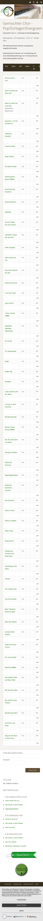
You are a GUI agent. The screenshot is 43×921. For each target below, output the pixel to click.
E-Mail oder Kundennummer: (13, 753)
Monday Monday (11, 417)
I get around (9, 303)
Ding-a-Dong (9, 156)
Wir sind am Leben (11, 690)
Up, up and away (10, 657)
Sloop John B (9, 541)
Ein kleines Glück (10, 166)
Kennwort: (6, 760)
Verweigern (21, 900)
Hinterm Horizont (11, 283)
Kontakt (8, 884)
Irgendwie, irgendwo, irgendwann (9, 328)
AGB (36, 884)
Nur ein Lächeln (10, 842)
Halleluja (8, 212)
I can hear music (10, 293)
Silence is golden (10, 521)
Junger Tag (8, 371)
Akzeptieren (21, 905)
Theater (7, 579)
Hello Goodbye (10, 247)
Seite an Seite (9, 510)
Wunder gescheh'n (11, 713)
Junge (7, 361)
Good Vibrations (10, 202)
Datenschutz (28, 884)
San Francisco (9, 500)
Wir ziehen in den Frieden (14, 805)
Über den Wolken (11, 622)
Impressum (17, 884)
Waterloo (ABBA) (10, 667)
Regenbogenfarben (11, 475)
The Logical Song (10, 589)
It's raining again (10, 351)
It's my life (8, 341)
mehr (21, 911)
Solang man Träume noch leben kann (9, 553)
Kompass (8, 381)
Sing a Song (9, 531)
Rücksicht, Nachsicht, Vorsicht (8, 487)
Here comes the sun (12, 801)
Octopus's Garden (11, 452)
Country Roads (10, 146)
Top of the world (10, 599)
